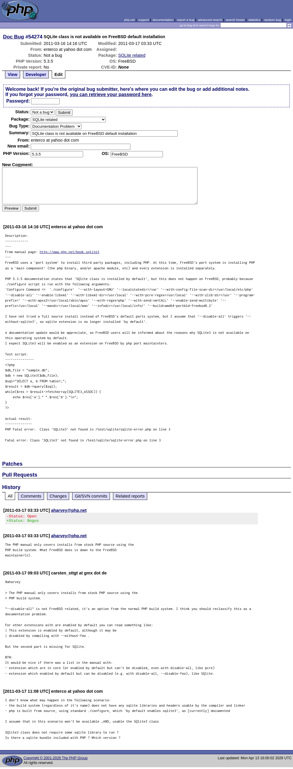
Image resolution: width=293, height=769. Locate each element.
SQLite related (131, 55)
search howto (235, 20)
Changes (58, 496)
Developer (36, 74)
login (288, 20)
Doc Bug (13, 37)
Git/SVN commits (91, 496)
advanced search (210, 20)
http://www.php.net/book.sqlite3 (69, 252)
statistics (254, 20)
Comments (31, 496)
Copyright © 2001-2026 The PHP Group (55, 760)
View (12, 74)
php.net (129, 20)
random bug (272, 20)
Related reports (130, 496)
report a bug (185, 20)
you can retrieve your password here (110, 94)
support (143, 20)
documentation (163, 20)
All (10, 496)
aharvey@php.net (69, 510)
